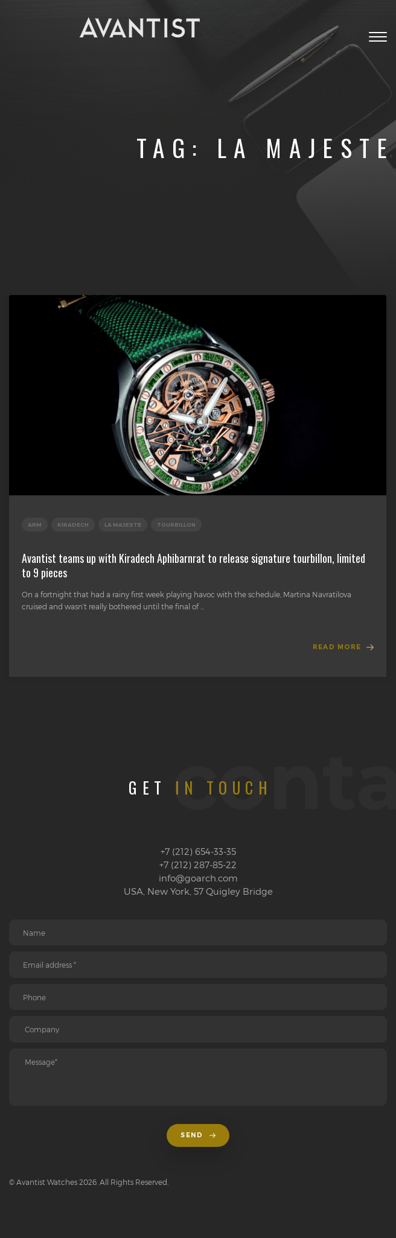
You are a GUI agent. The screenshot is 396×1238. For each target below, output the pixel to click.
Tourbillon (176, 524)
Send (198, 1135)
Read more (337, 647)
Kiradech (73, 524)
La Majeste (122, 524)
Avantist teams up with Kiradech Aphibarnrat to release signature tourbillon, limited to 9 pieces (193, 565)
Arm (35, 524)
